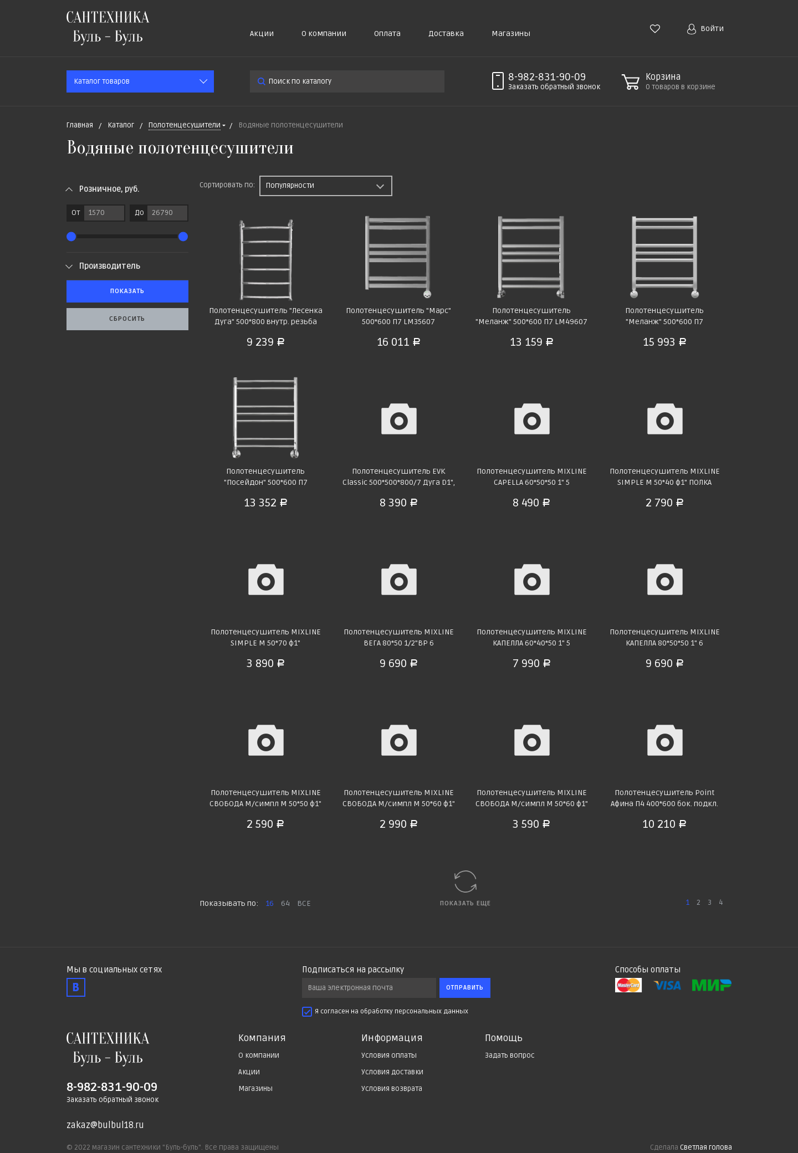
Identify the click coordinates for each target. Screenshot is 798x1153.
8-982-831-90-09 (547, 77)
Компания (262, 1038)
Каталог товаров (102, 81)
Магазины (511, 33)
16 (269, 903)
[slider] (71, 236)
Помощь (504, 1038)
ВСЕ (304, 903)
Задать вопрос (510, 1055)
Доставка (446, 33)
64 (285, 903)
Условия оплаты (389, 1055)
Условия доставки (392, 1072)
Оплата (387, 33)
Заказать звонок (554, 87)
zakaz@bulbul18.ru (105, 1125)
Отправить (465, 987)
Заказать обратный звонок (112, 1099)
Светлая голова (706, 1147)
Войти (705, 29)
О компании (323, 33)
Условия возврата (391, 1088)
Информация (392, 1038)
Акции (262, 33)
